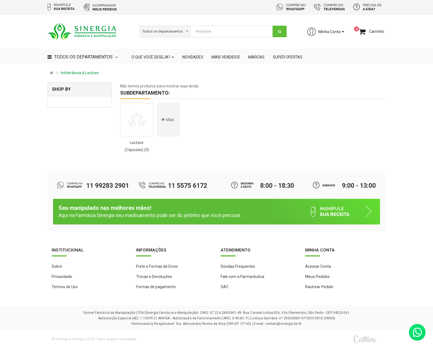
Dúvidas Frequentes (238, 266)
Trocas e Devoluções (154, 276)
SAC (224, 287)
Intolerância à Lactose (80, 73)
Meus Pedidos (317, 276)
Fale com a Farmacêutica (242, 276)
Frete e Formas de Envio (157, 266)
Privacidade (62, 276)
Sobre (57, 266)
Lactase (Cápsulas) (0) (137, 146)
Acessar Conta (318, 266)
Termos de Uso (65, 287)
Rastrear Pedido (319, 287)
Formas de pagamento (156, 287)
